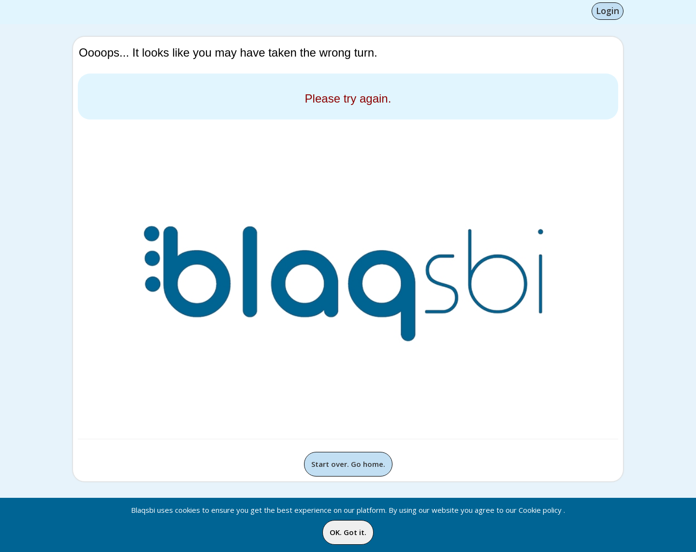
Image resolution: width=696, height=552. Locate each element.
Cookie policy (540, 510)
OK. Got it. (348, 532)
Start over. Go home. (348, 464)
